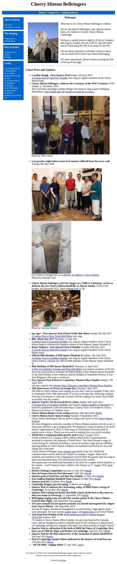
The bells (8, 25)
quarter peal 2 (89, 511)
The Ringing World (12, 68)
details (99, 413)
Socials (7, 55)
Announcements (69, 12)
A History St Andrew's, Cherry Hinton (80, 275)
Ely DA (7, 78)
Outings (7, 57)
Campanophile (10, 71)
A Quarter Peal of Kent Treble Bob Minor (52, 336)
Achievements (10, 52)
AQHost (62, 560)
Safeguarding (9, 41)
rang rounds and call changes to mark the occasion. (69, 91)
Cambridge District (12, 80)
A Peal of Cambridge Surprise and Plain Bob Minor (57, 369)
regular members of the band (95, 404)
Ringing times (10, 38)
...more (80, 544)
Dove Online (9, 73)
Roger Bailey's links (12, 76)
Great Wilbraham (11, 88)
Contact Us (53, 12)
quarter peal (70, 451)
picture (77, 501)
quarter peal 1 (71, 511)
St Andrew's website (12, 27)
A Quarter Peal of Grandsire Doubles (50, 341)
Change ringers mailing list (10, 91)
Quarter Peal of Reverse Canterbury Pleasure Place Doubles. (83, 385)
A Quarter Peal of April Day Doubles (50, 78)
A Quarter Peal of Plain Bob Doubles (50, 350)
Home (42, 12)
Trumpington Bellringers (9, 84)
